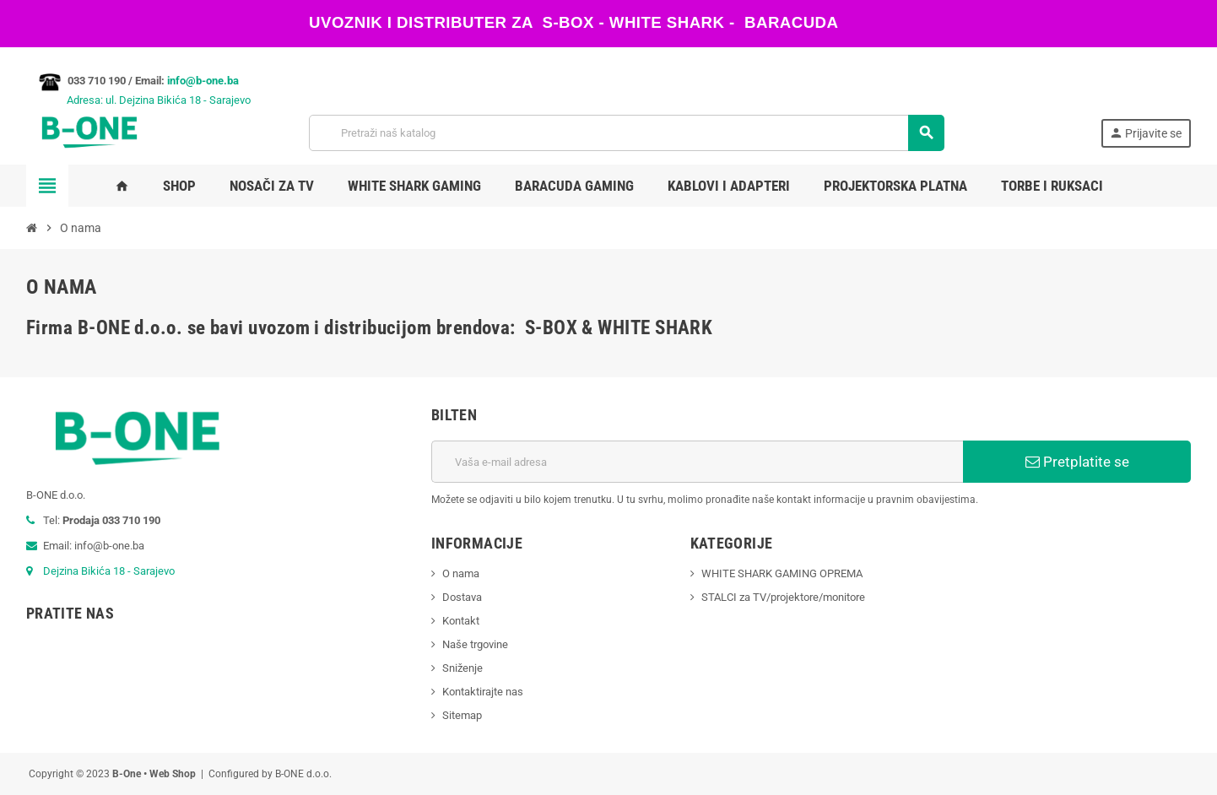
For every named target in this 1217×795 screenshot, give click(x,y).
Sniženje (462, 668)
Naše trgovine (475, 644)
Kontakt (460, 620)
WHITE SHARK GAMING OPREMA (782, 573)
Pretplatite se (1077, 461)
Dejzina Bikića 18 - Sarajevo (109, 571)
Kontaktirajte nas (482, 691)
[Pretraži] (626, 133)
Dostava (462, 597)
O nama (460, 573)
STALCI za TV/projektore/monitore (783, 597)
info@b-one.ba (203, 80)
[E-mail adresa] (697, 462)
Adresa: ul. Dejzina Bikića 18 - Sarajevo (138, 100)
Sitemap (462, 715)
